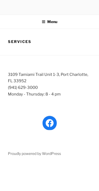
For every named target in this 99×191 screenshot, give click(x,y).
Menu (49, 21)
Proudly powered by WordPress (34, 153)
